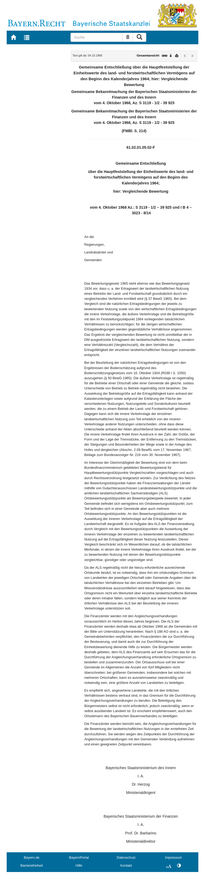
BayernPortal (79, 857)
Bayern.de (31, 857)
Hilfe (79, 865)
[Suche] (96, 37)
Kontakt (126, 865)
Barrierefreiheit (32, 865)
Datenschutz (126, 857)
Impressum (173, 857)
